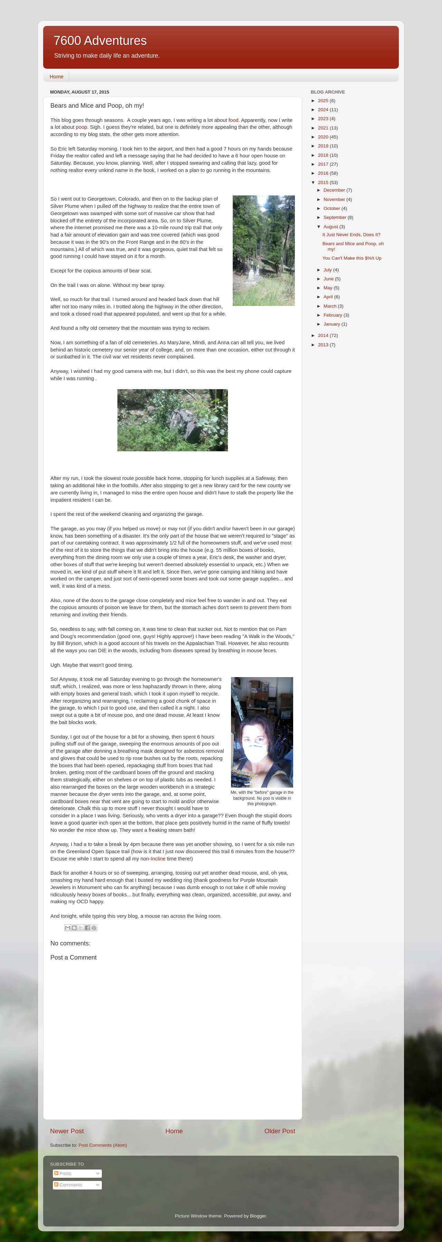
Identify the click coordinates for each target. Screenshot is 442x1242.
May (329, 287)
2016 (324, 173)
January (333, 324)
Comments (68, 1184)
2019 (324, 145)
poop (81, 127)
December (335, 190)
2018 (324, 155)
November (335, 199)
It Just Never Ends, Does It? (352, 234)
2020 (324, 136)
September (336, 217)
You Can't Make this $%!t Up (352, 258)
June (329, 278)
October (333, 208)
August (331, 226)
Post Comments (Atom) (103, 1145)
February (334, 315)
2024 (324, 109)
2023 (324, 118)
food (234, 120)
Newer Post (67, 1131)
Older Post (280, 1131)
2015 (324, 182)
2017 (324, 164)
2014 (324, 335)
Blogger (258, 1216)
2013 (324, 344)
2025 (324, 100)
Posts (62, 1173)
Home (57, 76)
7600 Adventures (100, 40)
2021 (324, 128)
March (331, 306)
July (328, 269)
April (329, 296)
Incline (158, 858)
